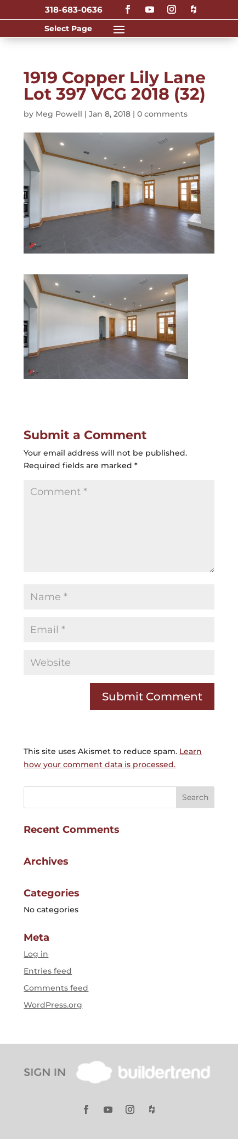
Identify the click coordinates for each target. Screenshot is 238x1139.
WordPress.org (53, 1005)
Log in (36, 954)
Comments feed (56, 988)
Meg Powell (59, 114)
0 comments (162, 114)
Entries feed (48, 971)
